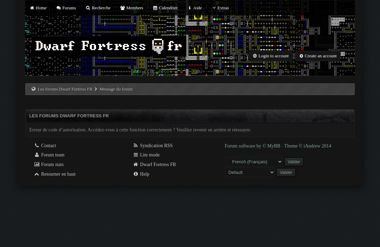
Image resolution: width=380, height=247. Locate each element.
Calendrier (165, 7)
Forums (66, 7)
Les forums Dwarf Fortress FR (65, 89)
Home (37, 7)
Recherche (98, 7)
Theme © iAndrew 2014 (307, 146)
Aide (194, 7)
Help (141, 174)
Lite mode (146, 154)
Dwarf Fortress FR (154, 164)
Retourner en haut (54, 174)
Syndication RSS (153, 145)
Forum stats (48, 164)
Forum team (49, 154)
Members (131, 7)
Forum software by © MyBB (253, 146)
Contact (45, 145)
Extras (220, 7)
